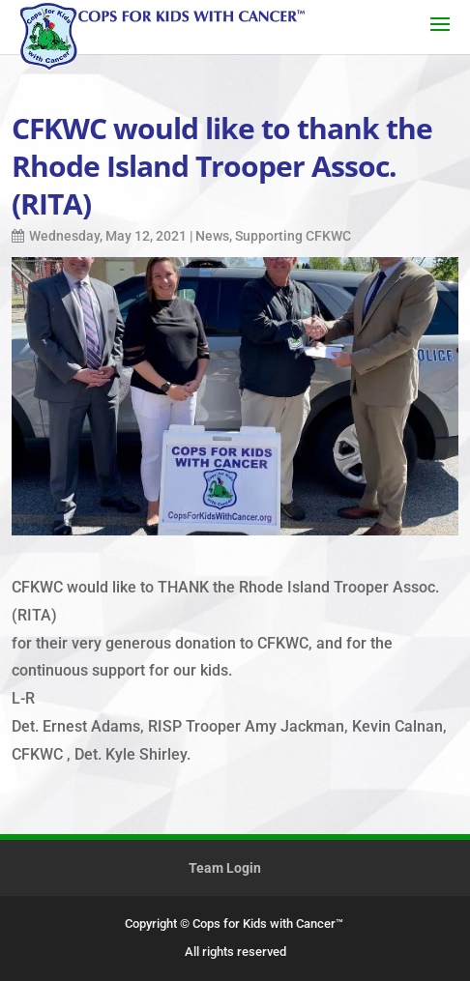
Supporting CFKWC (293, 236)
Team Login (225, 868)
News (212, 236)
